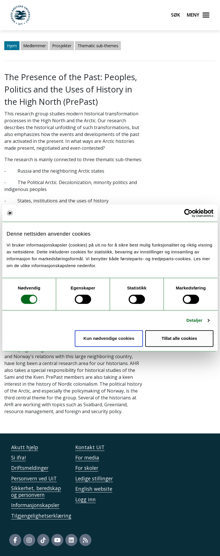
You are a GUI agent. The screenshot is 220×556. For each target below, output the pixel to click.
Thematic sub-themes (98, 45)
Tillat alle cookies (179, 338)
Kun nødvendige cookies (108, 338)
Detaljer (194, 320)
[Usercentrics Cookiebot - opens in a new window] (188, 213)
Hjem (12, 45)
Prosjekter (61, 45)
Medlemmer (34, 45)
